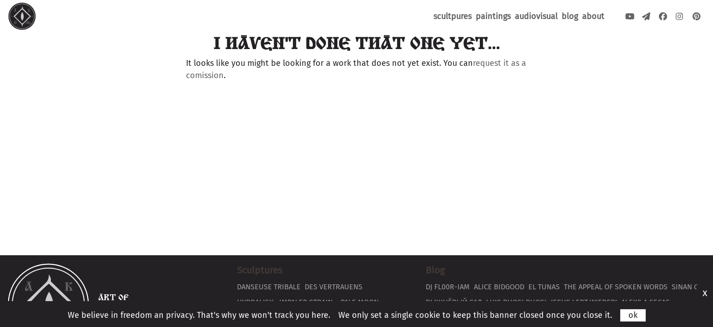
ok (633, 321)
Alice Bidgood (499, 286)
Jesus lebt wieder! (584, 302)
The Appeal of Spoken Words (616, 286)
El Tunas (544, 286)
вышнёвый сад (454, 302)
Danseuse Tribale (269, 286)
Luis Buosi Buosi (516, 302)
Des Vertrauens (333, 286)
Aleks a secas (645, 302)
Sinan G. (686, 286)
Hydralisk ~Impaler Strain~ (286, 302)
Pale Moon (360, 302)
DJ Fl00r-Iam (448, 286)
